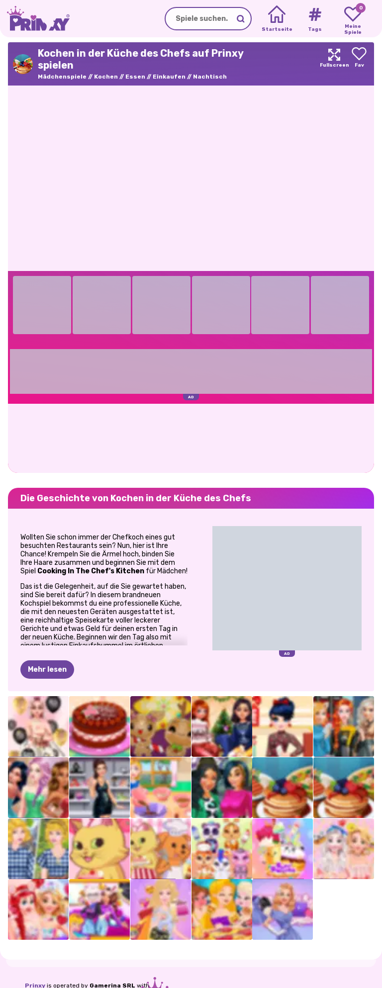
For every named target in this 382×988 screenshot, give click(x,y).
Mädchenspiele (62, 76)
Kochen (106, 76)
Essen (135, 76)
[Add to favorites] (359, 64)
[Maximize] (334, 64)
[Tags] (314, 19)
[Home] (277, 19)
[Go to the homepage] (35, 18)
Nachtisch (210, 76)
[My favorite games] (353, 19)
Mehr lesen (47, 669)
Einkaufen (169, 76)
